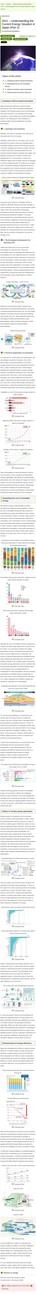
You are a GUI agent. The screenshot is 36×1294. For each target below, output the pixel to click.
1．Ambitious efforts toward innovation (19, 80)
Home (2, 4)
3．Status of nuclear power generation (18, 89)
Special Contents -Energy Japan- (22, 4)
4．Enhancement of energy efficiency (18, 92)
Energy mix (6, 39)
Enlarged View (19, 198)
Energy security (20, 39)
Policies (8, 4)
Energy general (7, 36)
